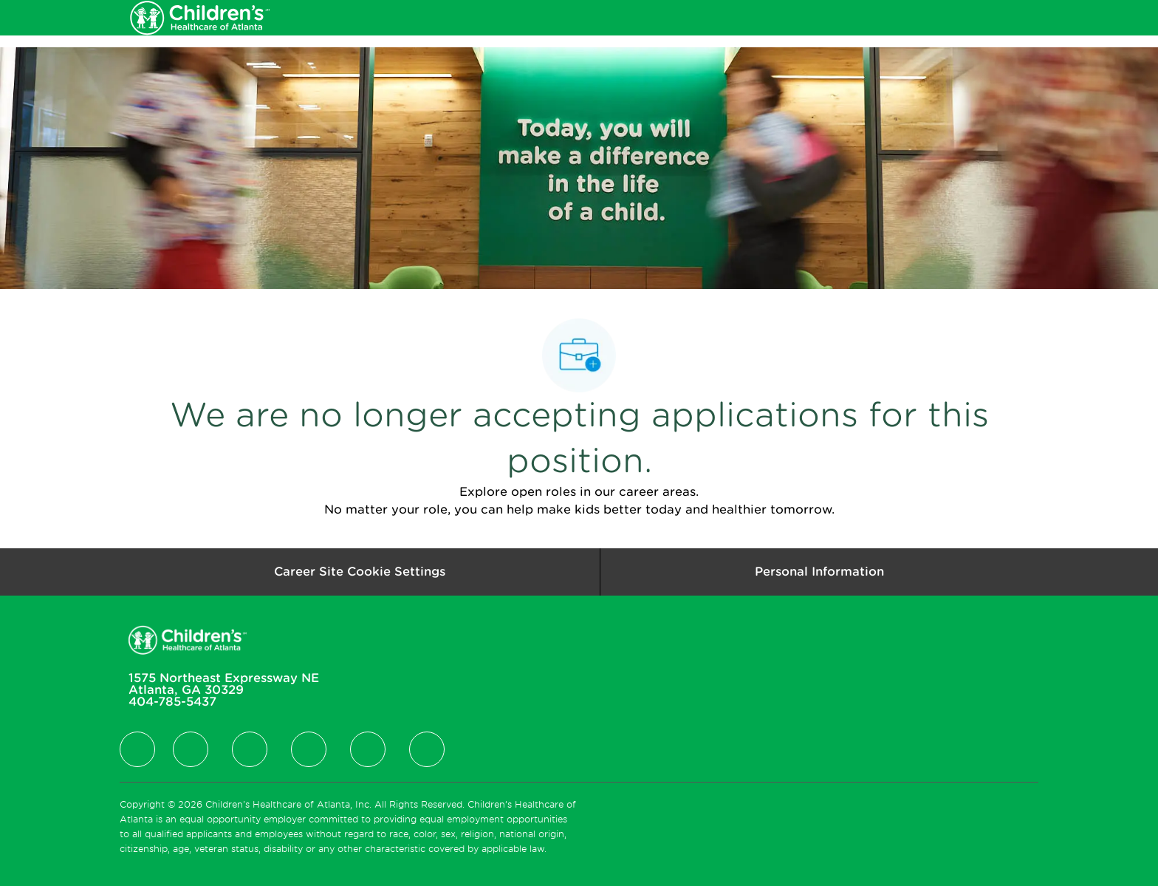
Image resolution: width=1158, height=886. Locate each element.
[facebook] (137, 749)
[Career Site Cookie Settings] (359, 572)
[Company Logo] (199, 17)
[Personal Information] (819, 572)
